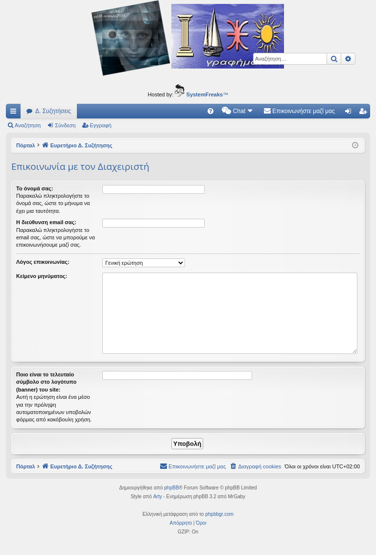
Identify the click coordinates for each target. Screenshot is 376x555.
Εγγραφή (101, 125)
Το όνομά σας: (34, 188)
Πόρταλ (25, 145)
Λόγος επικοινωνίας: (43, 262)
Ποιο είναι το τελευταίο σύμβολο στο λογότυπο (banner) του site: (46, 382)
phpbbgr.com (219, 514)
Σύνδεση (65, 125)
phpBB (171, 487)
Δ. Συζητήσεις (53, 111)
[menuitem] (210, 111)
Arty (157, 496)
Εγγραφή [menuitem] (364, 113)
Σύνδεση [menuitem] (350, 113)
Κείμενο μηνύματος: (41, 276)
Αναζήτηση (28, 125)
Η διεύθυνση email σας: (46, 222)
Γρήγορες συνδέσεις (15, 113)
